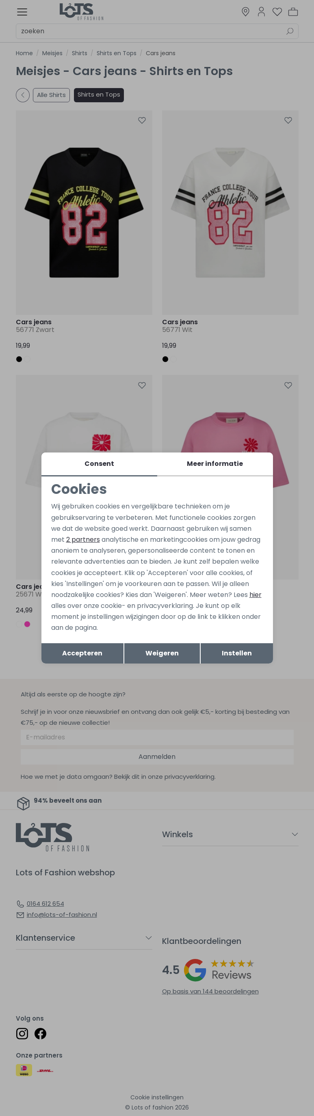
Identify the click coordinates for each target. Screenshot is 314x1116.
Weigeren (162, 653)
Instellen (237, 653)
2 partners (83, 539)
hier (255, 594)
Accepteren (82, 653)
